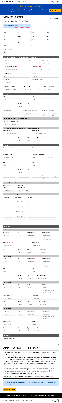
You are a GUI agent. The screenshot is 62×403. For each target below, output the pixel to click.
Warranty (36, 395)
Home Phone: (36, 73)
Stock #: (5, 43)
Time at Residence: (42, 137)
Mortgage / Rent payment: (30, 110)
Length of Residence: (48, 110)
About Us (47, 395)
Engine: (48, 36)
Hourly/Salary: (22, 176)
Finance (31, 395)
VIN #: (19, 43)
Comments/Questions (9, 338)
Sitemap (23, 400)
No (27, 21)
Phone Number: (42, 249)
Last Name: (45, 60)
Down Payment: (7, 49)
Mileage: (19, 36)
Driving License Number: (10, 86)
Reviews (42, 395)
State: (20, 103)
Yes (22, 21)
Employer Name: (37, 148)
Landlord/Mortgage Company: (11, 121)
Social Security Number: (10, 66)
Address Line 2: (36, 97)
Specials (18, 395)
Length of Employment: (39, 154)
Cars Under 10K (24, 395)
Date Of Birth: (36, 66)
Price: (4, 36)
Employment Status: (9, 148)
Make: (18, 30)
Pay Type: (55, 176)
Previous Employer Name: (8, 186)
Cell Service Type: (37, 79)
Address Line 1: (8, 97)
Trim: (47, 30)
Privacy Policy (29, 400)
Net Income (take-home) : (39, 176)
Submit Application (9, 389)
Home (7, 395)
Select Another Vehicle (22, 27)
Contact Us (53, 395)
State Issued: (27, 86)
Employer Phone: (8, 154)
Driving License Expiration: (49, 86)
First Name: (6, 60)
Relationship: (46, 232)
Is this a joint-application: (10, 21)
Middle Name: (26, 60)
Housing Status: (8, 110)
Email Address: (7, 73)
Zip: (28, 103)
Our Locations (54, 11)
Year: (4, 30)
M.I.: (19, 232)
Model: (33, 30)
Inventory (12, 395)
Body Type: (34, 36)
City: (4, 103)
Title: (4, 176)
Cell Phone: (6, 79)
